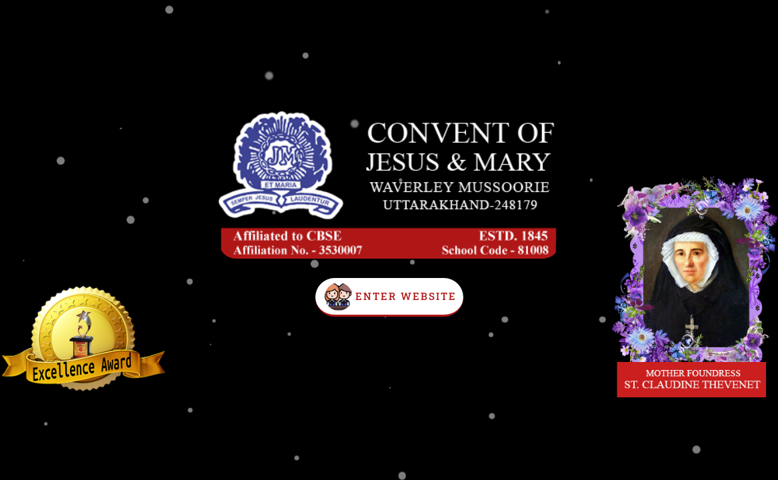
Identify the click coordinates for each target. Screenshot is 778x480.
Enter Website (406, 296)
